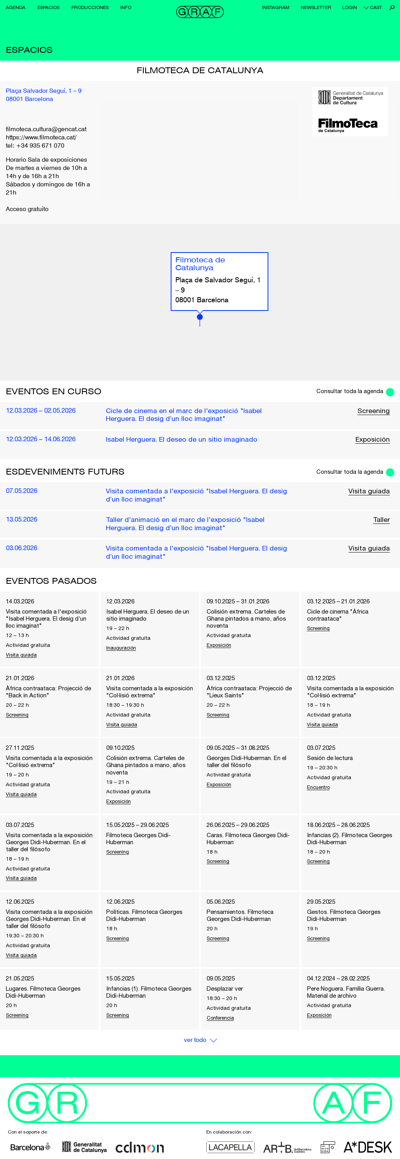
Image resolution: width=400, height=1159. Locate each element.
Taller (381, 520)
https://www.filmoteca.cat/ (41, 138)
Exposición (372, 439)
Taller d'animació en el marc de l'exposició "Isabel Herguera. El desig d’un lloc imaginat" (186, 524)
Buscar (392, 7)
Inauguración (122, 649)
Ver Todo (195, 1062)
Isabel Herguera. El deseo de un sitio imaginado (182, 439)
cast (376, 7)
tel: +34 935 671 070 (35, 146)
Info (125, 7)
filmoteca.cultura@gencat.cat (46, 129)
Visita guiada (369, 492)
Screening (373, 411)
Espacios (48, 7)
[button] (200, 320)
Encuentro (320, 791)
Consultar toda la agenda (348, 391)
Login (349, 7)
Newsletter (316, 7)
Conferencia (222, 1039)
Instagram (275, 7)
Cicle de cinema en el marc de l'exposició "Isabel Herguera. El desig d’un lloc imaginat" (185, 415)
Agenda (15, 7)
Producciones (90, 7)
